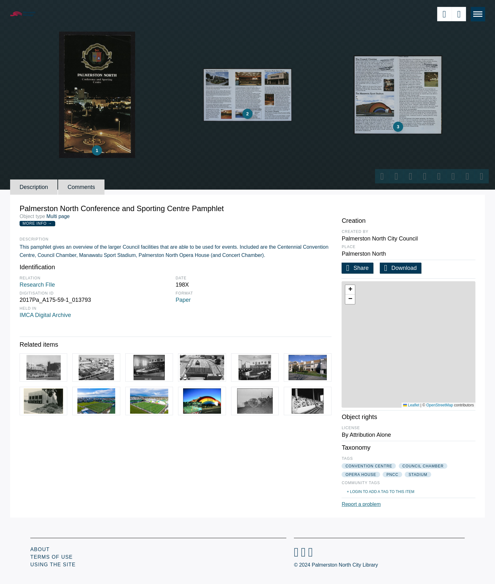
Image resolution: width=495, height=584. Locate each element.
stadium (418, 474)
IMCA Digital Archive (45, 315)
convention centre (368, 466)
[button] (350, 290)
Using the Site (53, 564)
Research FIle (37, 285)
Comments (81, 187)
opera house (360, 474)
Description (34, 187)
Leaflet (411, 405)
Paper (183, 300)
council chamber (423, 466)
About (40, 549)
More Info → (37, 223)
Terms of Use (51, 557)
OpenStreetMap (439, 405)
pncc (392, 474)
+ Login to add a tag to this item (380, 492)
